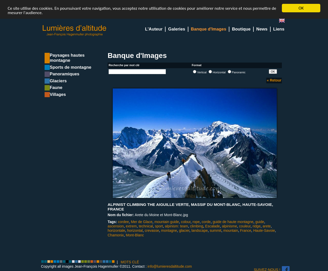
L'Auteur (153, 29)
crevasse (152, 230)
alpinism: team (176, 226)
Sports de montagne (70, 67)
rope (196, 222)
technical (146, 226)
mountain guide (167, 222)
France (245, 230)
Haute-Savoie (264, 230)
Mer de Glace (141, 222)
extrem (131, 226)
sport (159, 226)
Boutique (241, 29)
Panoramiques (64, 74)
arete (267, 226)
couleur (245, 226)
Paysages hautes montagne (67, 58)
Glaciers (58, 80)
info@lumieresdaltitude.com (170, 266)
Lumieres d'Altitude (74, 31)
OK (301, 8)
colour (185, 222)
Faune (56, 87)
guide (259, 222)
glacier (184, 230)
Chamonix (116, 235)
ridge (257, 226)
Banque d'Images (208, 29)
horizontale (116, 230)
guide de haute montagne (233, 222)
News (262, 29)
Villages (58, 94)
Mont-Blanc (135, 235)
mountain (230, 230)
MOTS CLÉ (130, 262)
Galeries (176, 29)
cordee (123, 222)
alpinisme (229, 226)
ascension (116, 226)
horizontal (135, 230)
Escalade (212, 226)
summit (215, 230)
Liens (278, 29)
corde (206, 222)
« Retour (274, 80)
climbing (196, 226)
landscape (199, 230)
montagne (169, 230)
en (284, 21)
